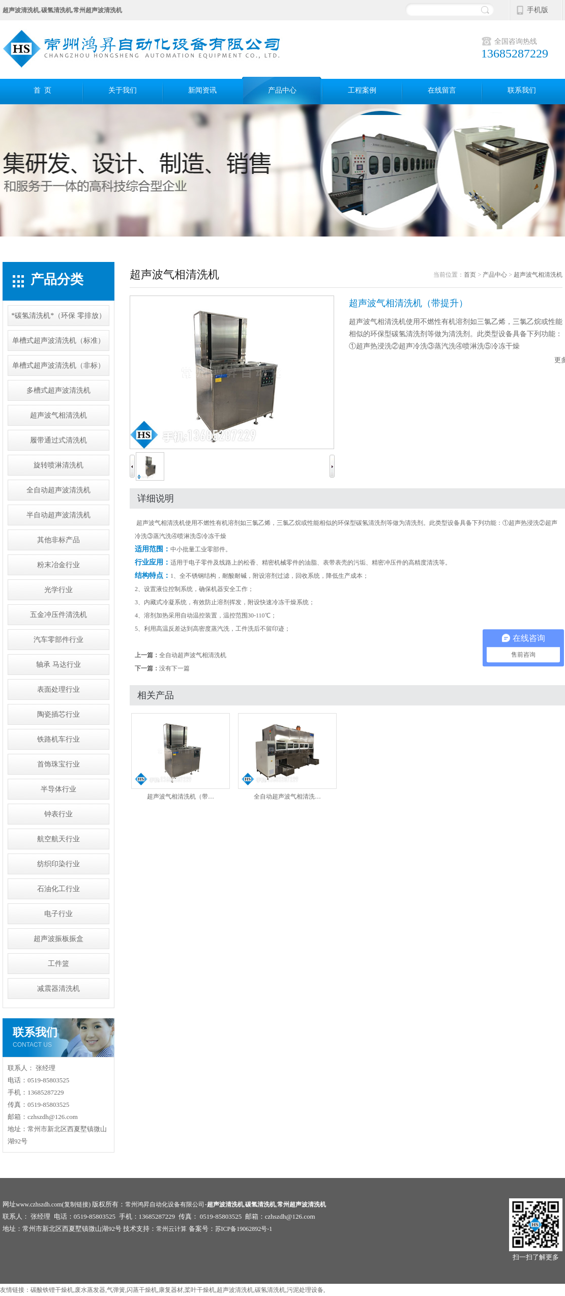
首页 (470, 274)
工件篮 (58, 963)
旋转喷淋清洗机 (58, 465)
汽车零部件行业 (58, 639)
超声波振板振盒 (58, 938)
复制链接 (76, 1204)
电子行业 (58, 914)
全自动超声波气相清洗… (287, 756)
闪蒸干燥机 (142, 1289)
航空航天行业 (58, 839)
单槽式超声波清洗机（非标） (58, 365)
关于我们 (122, 90)
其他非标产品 (58, 540)
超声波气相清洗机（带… (180, 756)
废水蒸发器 (90, 1289)
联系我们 (522, 90)
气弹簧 (116, 1289)
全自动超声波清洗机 (58, 490)
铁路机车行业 (58, 739)
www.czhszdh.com (39, 1204)
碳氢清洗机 (270, 1289)
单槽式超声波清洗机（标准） (58, 340)
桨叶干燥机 (200, 1289)
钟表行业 (58, 814)
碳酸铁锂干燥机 (52, 1289)
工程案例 (362, 90)
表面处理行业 (58, 689)
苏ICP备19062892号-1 (244, 1228)
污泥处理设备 (305, 1289)
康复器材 (171, 1289)
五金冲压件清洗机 (58, 614)
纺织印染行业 (58, 864)
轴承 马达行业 (58, 664)
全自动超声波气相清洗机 (192, 655)
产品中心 (282, 90)
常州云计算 (171, 1228)
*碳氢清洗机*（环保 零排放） (58, 315)
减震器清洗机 (58, 988)
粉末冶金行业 (58, 565)
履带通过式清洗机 (58, 440)
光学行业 (58, 590)
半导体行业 (58, 789)
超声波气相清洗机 (58, 415)
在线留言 (442, 90)
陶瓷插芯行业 (58, 714)
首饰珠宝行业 (58, 764)
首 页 (42, 90)
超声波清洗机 (235, 1289)
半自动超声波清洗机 (58, 515)
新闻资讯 (202, 90)
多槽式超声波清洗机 (58, 390)
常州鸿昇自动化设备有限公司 (164, 1204)
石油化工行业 (58, 889)
